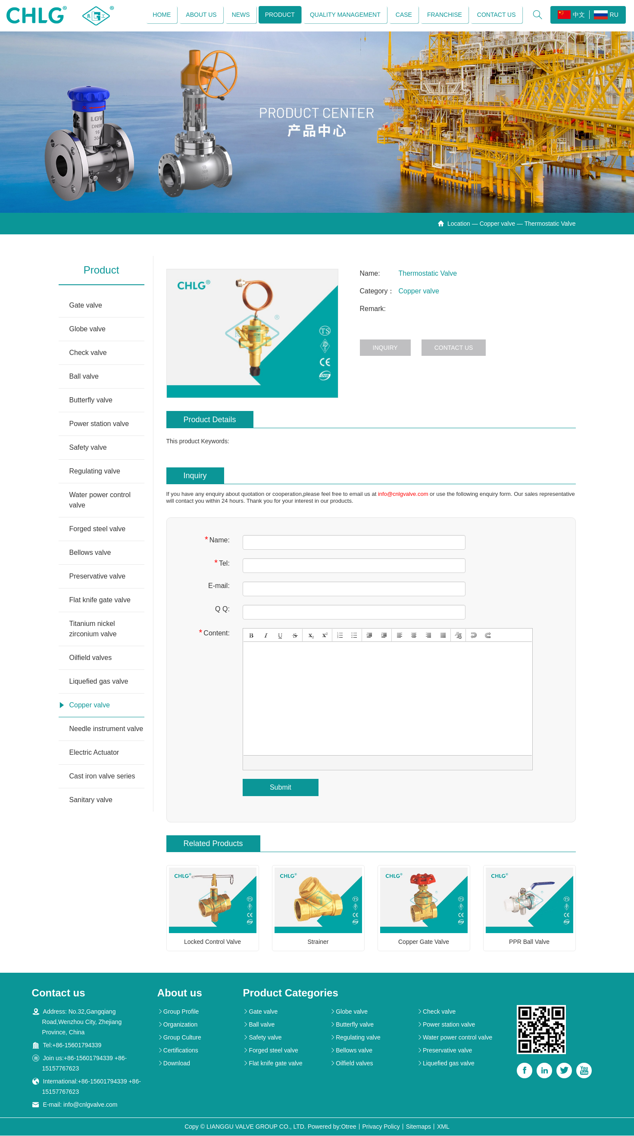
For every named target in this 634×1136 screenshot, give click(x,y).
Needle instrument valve (106, 729)
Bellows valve (90, 553)
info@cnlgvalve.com (403, 494)
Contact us (496, 15)
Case (403, 15)
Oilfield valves (90, 658)
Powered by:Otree (332, 1127)
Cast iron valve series (102, 777)
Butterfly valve (90, 401)
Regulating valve (94, 472)
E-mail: (219, 586)
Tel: (222, 563)
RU (605, 15)
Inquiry (385, 348)
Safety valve (88, 448)
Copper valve (497, 224)
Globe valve (87, 329)
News (240, 15)
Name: (217, 540)
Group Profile (178, 1011)
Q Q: (222, 609)
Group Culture (179, 1037)
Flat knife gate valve (100, 600)
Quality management (344, 15)
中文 (570, 15)
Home (162, 15)
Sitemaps (418, 1127)
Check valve (88, 353)
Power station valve (99, 424)
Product (279, 15)
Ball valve (84, 377)
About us (201, 15)
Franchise (444, 15)
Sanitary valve (91, 800)
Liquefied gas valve (98, 682)
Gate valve (85, 306)
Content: (214, 633)
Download (173, 1063)
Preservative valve (97, 577)
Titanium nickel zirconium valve (93, 629)
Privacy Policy (381, 1127)
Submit (280, 787)
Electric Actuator (94, 753)
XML (443, 1127)
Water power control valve (100, 501)
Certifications (177, 1050)
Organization (177, 1024)
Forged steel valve (97, 529)
